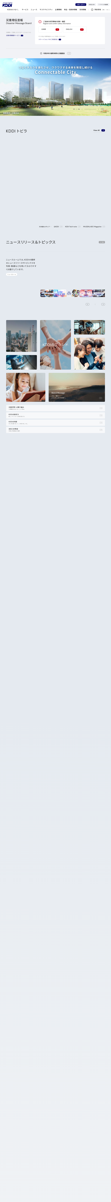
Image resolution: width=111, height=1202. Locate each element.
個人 (104, 9)
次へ (99, 109)
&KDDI (58, 227)
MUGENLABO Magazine (94, 227)
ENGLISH (92, 4)
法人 (107, 9)
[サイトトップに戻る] (7, 4)
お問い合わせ (81, 4)
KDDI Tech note (72, 227)
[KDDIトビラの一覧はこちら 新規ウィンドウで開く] (99, 131)
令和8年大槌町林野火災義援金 (57, 53)
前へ (82, 109)
